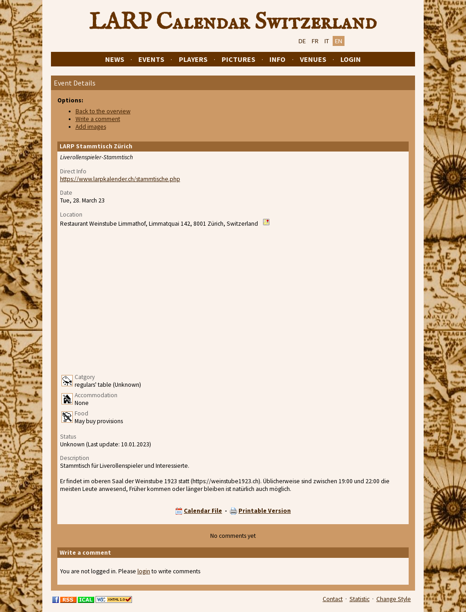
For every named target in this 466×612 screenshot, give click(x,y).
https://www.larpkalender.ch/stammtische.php (120, 179)
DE (302, 41)
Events (151, 59)
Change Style (393, 599)
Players (193, 59)
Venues (313, 59)
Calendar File (203, 511)
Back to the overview (103, 111)
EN (338, 41)
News (114, 59)
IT (326, 41)
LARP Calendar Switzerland (233, 22)
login (143, 571)
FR (315, 41)
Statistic (360, 599)
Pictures (238, 59)
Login (350, 59)
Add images (91, 127)
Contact (333, 599)
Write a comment (98, 119)
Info (277, 59)
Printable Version (264, 511)
